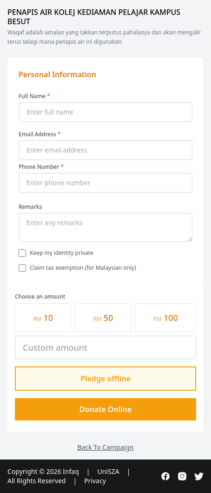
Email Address (39, 134)
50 (103, 317)
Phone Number (41, 167)
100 (165, 317)
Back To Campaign (106, 447)
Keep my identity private (61, 253)
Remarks (30, 207)
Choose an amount (40, 296)
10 (43, 317)
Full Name (34, 96)
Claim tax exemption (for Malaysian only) (83, 268)
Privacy (95, 480)
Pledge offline (105, 378)
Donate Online (105, 409)
